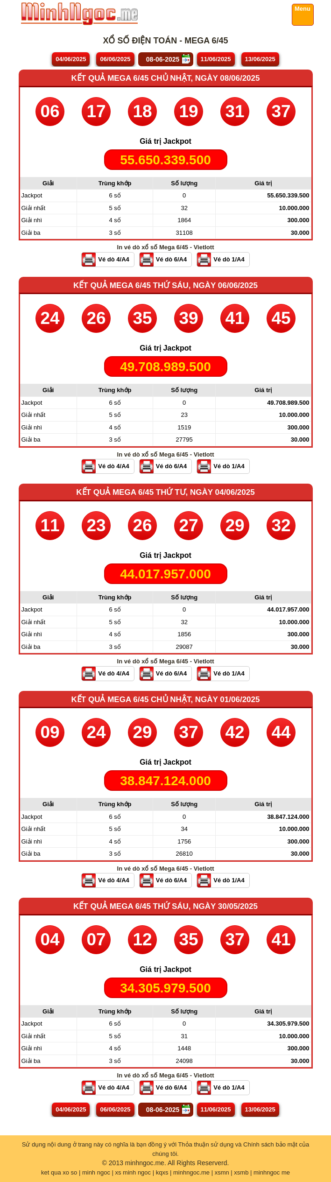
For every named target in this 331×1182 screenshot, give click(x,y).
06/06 (115, 59)
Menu (302, 8)
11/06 (216, 59)
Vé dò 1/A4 (228, 259)
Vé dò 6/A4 (171, 259)
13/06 (260, 59)
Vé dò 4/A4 (113, 259)
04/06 (71, 59)
